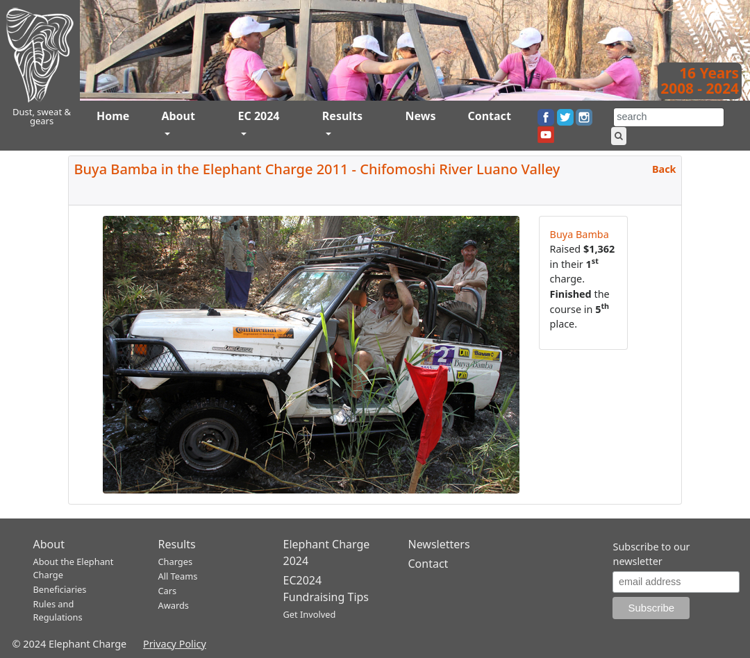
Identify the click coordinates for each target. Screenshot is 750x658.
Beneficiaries (60, 589)
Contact (488, 116)
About (178, 116)
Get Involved (309, 614)
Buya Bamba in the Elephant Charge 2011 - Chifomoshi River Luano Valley (317, 169)
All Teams (178, 576)
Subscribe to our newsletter (651, 554)
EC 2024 (258, 116)
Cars (167, 590)
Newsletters (439, 544)
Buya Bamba (579, 234)
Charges (175, 561)
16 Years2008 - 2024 (699, 80)
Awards (173, 605)
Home (113, 116)
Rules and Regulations (58, 610)
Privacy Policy (174, 643)
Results (342, 116)
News (420, 116)
